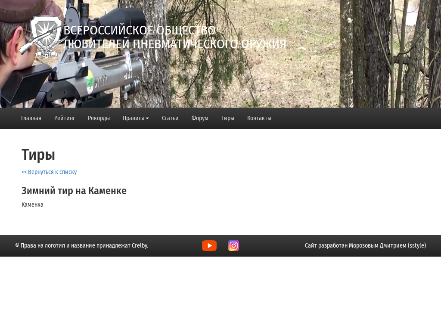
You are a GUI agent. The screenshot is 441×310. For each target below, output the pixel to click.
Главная (31, 118)
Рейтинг (64, 118)
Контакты (259, 118)
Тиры (227, 118)
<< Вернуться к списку (49, 172)
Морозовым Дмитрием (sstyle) (387, 245)
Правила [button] (136, 118)
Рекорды (99, 118)
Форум (200, 118)
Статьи (170, 118)
